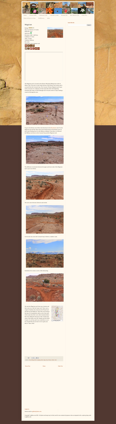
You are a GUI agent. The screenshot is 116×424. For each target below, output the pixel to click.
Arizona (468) (32, 15)
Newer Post (27, 366)
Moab (53, 359)
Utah (55, 359)
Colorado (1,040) (54, 15)
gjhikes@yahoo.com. (37, 411)
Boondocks (53, 127)
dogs (45, 359)
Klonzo (49, 359)
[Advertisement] (79, 38)
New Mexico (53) (74, 15)
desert (42, 359)
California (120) (43, 15)
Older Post (60, 366)
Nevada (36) (64, 15)
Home (25, 15)
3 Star (29, 359)
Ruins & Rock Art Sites (30, 18)
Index (48, 18)
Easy (47, 359)
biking (32, 359)
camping (38, 359)
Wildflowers (41, 18)
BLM (35, 359)
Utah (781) (84, 15)
